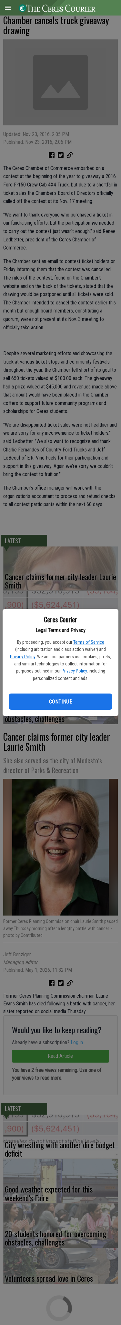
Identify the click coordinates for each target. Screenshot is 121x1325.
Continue (60, 702)
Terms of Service (88, 642)
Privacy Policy (22, 656)
